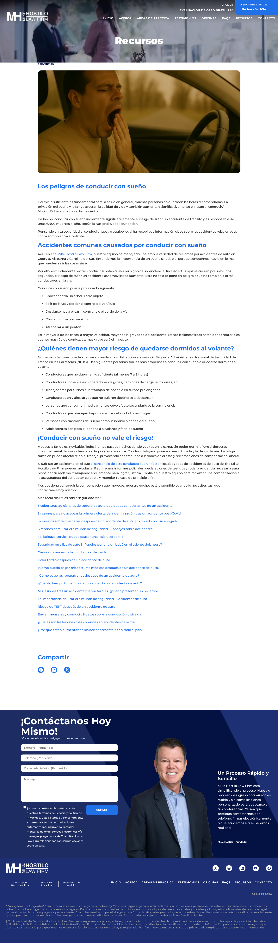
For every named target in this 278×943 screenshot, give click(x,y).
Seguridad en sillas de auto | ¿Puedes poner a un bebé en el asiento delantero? (100, 544)
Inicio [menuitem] (108, 18)
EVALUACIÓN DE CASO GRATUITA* (206, 10)
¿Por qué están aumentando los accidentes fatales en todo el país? (90, 630)
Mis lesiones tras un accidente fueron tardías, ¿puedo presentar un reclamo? (98, 591)
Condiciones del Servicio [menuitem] (71, 884)
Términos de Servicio (52, 812)
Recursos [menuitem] (244, 18)
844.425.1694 (262, 894)
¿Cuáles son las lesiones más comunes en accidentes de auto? (86, 622)
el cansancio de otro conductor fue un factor (126, 464)
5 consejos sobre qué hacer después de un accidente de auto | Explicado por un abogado (108, 521)
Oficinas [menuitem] (209, 18)
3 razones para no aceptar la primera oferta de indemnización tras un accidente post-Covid (109, 513)
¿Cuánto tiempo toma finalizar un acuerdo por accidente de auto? (90, 583)
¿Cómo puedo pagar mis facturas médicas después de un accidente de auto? (98, 568)
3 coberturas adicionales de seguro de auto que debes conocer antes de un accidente (105, 506)
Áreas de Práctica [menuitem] (153, 18)
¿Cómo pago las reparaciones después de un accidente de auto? (88, 575)
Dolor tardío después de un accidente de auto (74, 560)
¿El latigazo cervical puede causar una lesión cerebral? (80, 537)
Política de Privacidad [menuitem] (47, 884)
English (227, 5)
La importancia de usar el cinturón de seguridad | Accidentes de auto (92, 599)
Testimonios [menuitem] (185, 18)
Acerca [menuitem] (125, 18)
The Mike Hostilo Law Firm (71, 254)
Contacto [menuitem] (266, 18)
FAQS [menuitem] (226, 18)
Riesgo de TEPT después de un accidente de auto (76, 606)
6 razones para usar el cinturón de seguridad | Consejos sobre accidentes (95, 529)
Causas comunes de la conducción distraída (72, 552)
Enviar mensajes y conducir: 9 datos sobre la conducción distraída (89, 614)
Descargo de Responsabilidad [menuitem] (20, 884)
